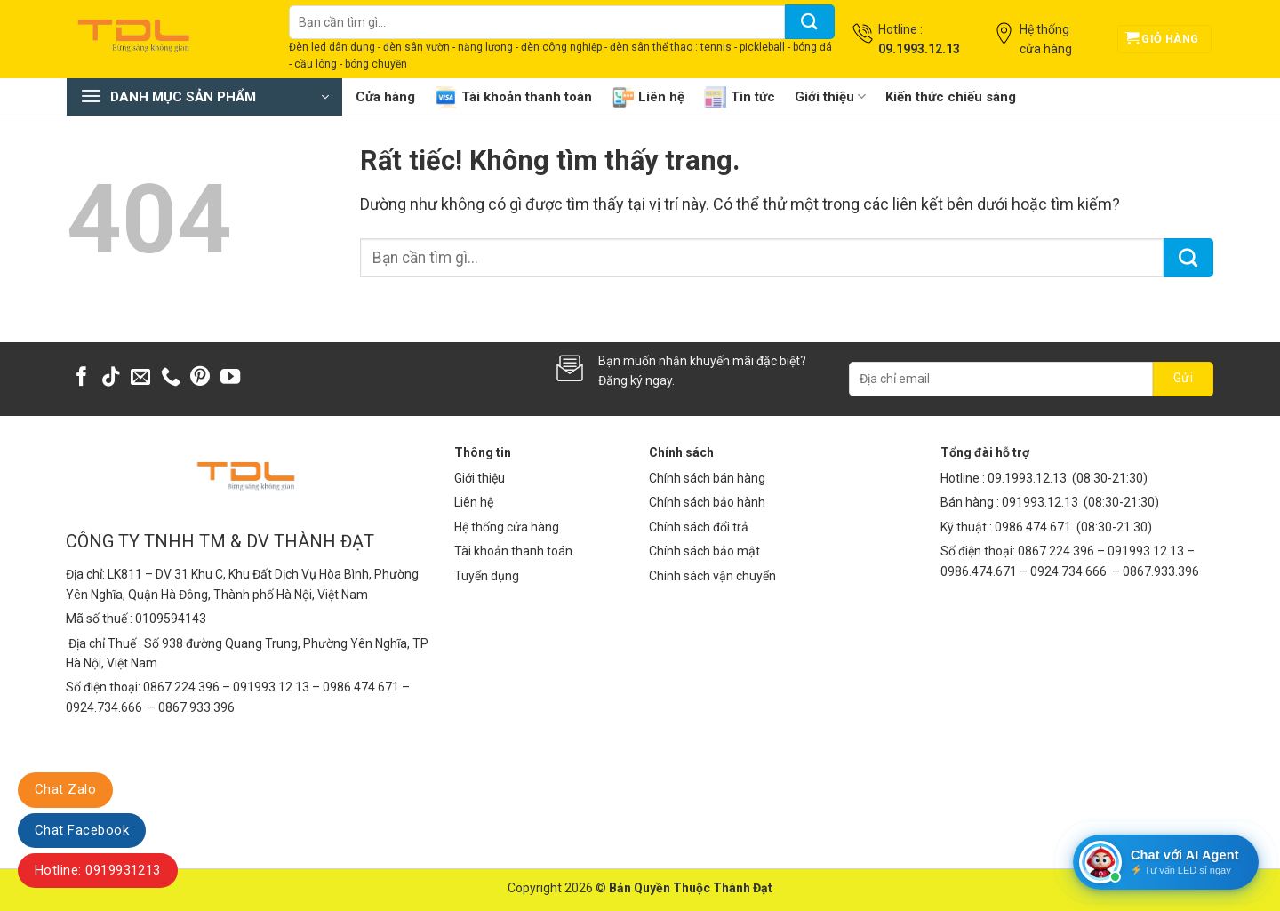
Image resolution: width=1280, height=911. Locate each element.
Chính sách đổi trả (698, 527)
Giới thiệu (830, 96)
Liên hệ (648, 97)
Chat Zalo (65, 789)
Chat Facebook (82, 830)
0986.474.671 (1034, 527)
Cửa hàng (385, 97)
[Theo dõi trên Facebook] (82, 378)
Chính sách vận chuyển (712, 576)
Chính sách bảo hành (707, 502)
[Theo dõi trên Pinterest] (200, 378)
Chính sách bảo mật (704, 551)
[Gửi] (810, 21)
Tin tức (739, 97)
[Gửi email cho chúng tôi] (140, 378)
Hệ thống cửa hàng (506, 527)
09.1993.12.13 (1027, 478)
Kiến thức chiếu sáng (950, 97)
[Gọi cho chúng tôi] (170, 378)
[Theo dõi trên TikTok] (111, 378)
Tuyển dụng (486, 576)
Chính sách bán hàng (707, 478)
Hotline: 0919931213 (98, 870)
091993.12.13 (1040, 502)
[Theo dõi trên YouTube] (230, 378)
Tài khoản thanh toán (513, 97)
